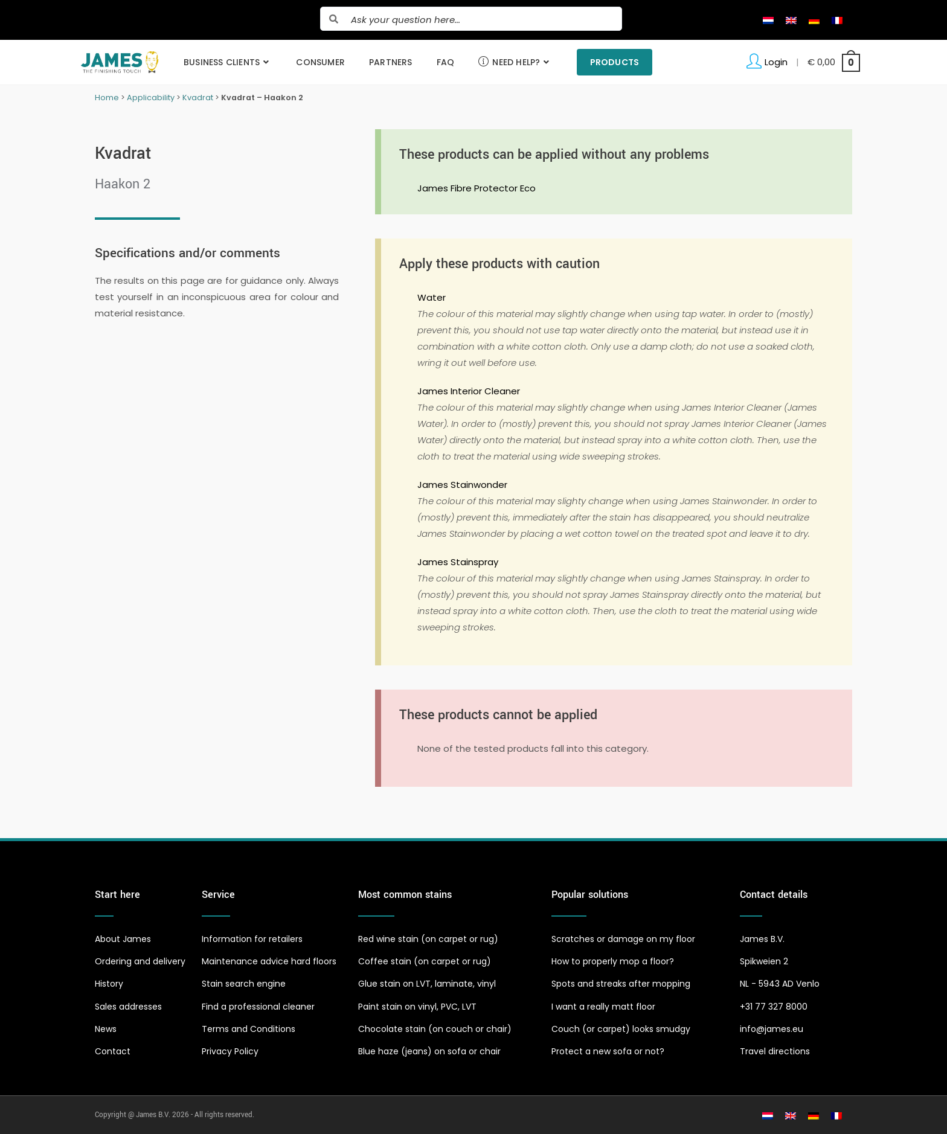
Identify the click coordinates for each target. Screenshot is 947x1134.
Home (107, 97)
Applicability (151, 97)
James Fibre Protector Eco (476, 188)
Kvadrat (197, 97)
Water (431, 297)
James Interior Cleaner (468, 391)
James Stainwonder (462, 484)
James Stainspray (457, 562)
